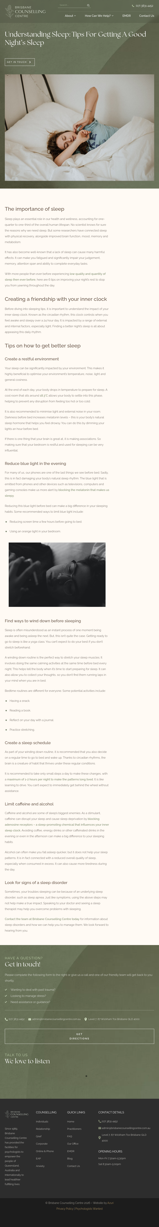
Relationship (43, 1128)
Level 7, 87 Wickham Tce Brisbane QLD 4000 (114, 1019)
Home (70, 1121)
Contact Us (146, 16)
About (70, 16)
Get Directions (79, 1036)
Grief (38, 1136)
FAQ (69, 1136)
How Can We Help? (99, 16)
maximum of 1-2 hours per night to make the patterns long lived (50, 779)
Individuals (42, 1121)
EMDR (127, 16)
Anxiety (40, 1166)
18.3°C (44, 395)
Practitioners (74, 1128)
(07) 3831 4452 (144, 5)
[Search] (88, 5)
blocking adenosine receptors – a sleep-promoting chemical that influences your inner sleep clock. (57, 824)
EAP (38, 1158)
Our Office (72, 1143)
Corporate (42, 1143)
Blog (70, 1158)
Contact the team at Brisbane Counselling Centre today (42, 919)
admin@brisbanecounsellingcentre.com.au (56, 1019)
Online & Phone (45, 1151)
